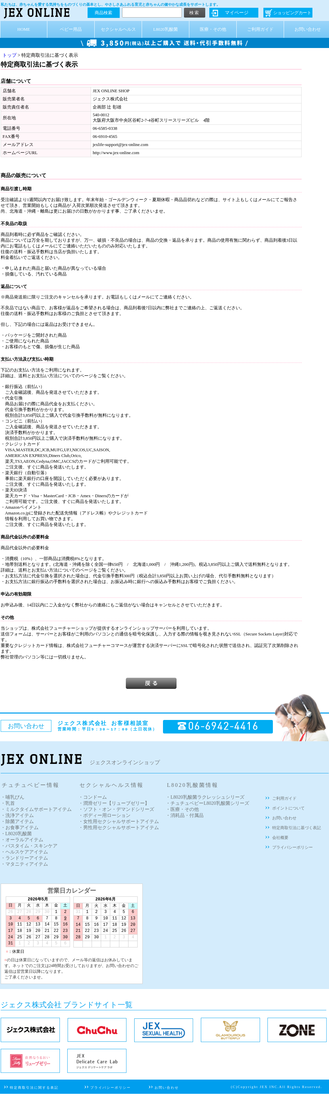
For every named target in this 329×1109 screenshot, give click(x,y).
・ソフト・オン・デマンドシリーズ (116, 809)
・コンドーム (92, 797)
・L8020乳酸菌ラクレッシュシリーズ (205, 797)
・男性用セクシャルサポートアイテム (118, 827)
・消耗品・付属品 (185, 815)
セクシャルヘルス (118, 29)
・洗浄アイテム (17, 815)
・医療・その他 (182, 809)
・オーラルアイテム (22, 839)
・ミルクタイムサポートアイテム (36, 809)
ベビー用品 (71, 29)
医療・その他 (213, 29)
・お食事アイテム (20, 827)
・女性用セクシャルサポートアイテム (118, 821)
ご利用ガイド (260, 29)
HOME (23, 29)
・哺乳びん (12, 797)
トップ (9, 55)
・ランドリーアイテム (24, 858)
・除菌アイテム (17, 821)
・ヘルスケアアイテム (24, 851)
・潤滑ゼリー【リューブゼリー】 (113, 803)
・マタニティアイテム (24, 864)
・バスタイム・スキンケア (29, 845)
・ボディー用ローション (104, 815)
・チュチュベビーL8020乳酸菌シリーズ (207, 803)
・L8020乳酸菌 (16, 833)
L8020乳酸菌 (165, 29)
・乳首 (8, 803)
